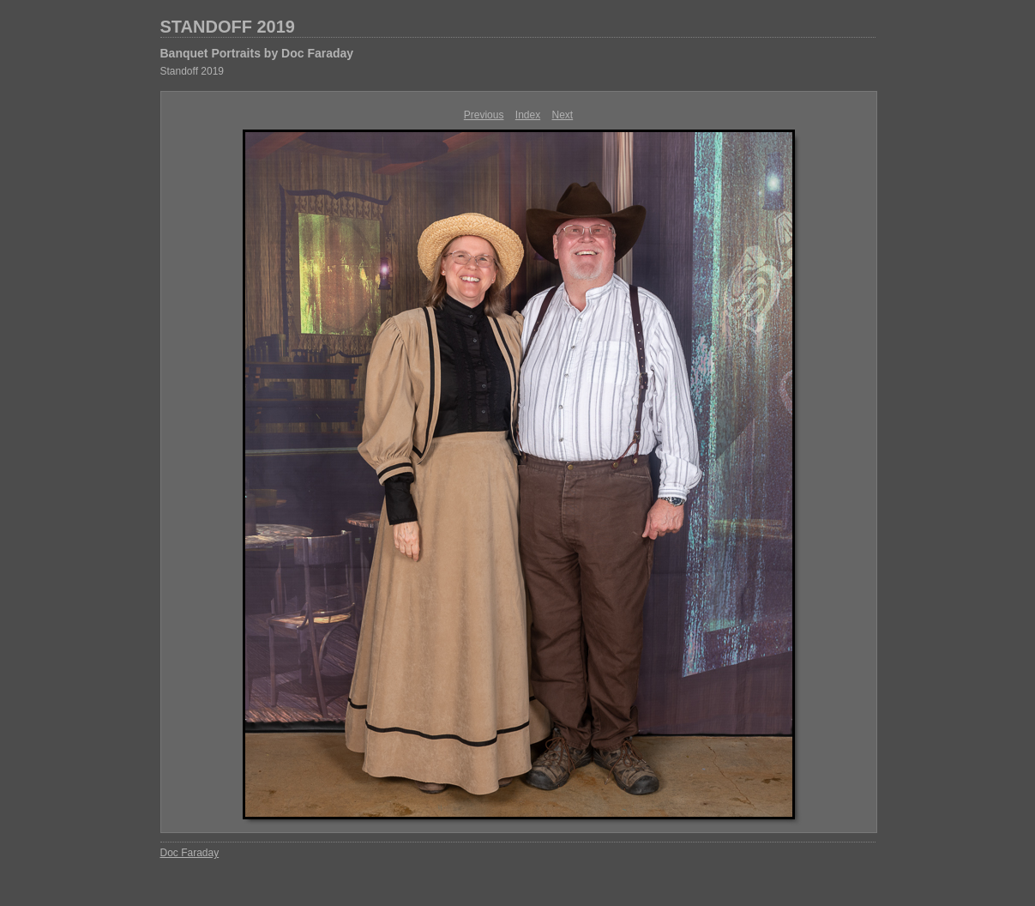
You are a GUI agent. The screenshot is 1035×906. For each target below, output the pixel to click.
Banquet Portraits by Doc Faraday (257, 53)
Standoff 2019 (192, 71)
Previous (484, 115)
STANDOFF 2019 (227, 26)
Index (527, 115)
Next (563, 115)
